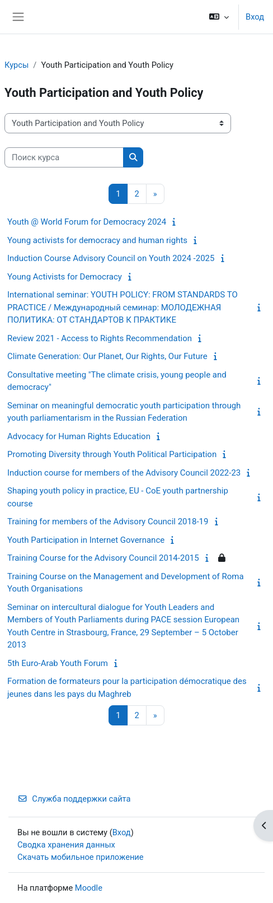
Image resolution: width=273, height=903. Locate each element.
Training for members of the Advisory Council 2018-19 (107, 521)
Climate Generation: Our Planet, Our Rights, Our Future (107, 356)
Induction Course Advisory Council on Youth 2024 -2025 (110, 258)
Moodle (88, 888)
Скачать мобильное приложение (80, 857)
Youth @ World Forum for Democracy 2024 (86, 222)
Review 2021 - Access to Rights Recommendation (99, 338)
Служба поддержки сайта (74, 799)
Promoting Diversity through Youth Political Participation (111, 454)
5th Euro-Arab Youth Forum (57, 663)
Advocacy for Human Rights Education (78, 436)
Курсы (16, 65)
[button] (219, 17)
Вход (255, 17)
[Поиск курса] (64, 157)
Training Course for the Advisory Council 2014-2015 (103, 558)
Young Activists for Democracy (64, 277)
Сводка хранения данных (66, 845)
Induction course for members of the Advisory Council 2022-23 (124, 473)
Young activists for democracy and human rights (97, 240)
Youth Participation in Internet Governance (85, 540)
